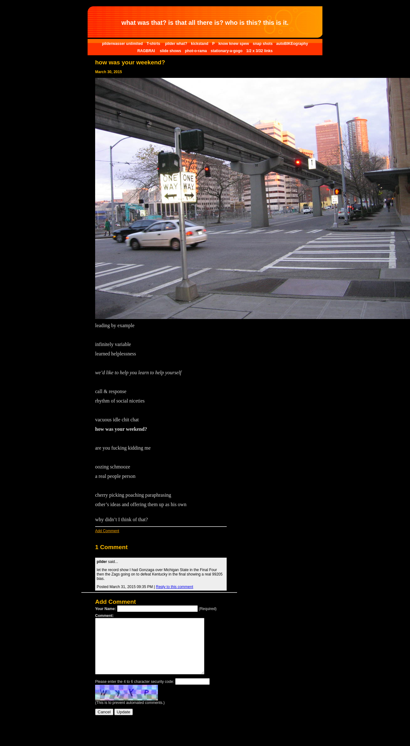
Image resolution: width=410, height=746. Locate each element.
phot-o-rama (196, 51)
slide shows (170, 51)
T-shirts (154, 43)
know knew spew (233, 43)
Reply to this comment (174, 587)
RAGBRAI (147, 51)
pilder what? (176, 43)
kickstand (199, 43)
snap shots (263, 43)
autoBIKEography (292, 43)
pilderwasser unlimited (122, 43)
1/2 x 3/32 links (259, 51)
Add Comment (107, 531)
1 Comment (111, 547)
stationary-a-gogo (226, 51)
